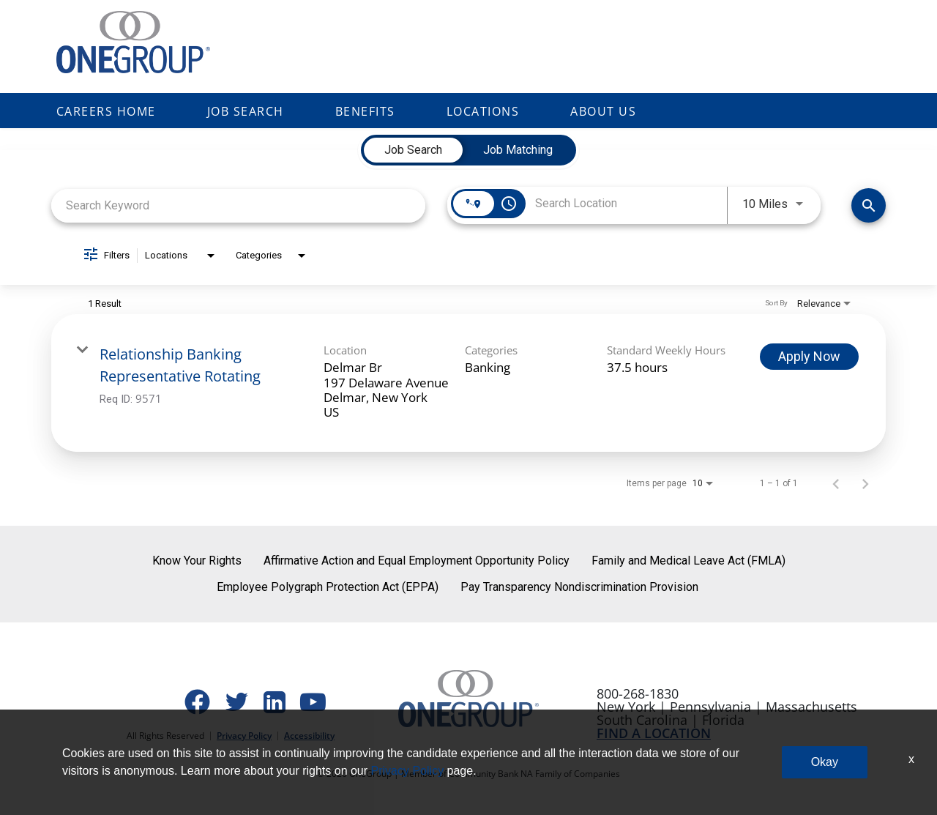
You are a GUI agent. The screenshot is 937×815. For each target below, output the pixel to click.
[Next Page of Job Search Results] (865, 483)
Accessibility (309, 735)
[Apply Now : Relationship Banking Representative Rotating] (809, 356)
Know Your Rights (197, 560)
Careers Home (106, 111)
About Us (603, 111)
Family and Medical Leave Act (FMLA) (688, 560)
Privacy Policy (244, 735)
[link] (468, 383)
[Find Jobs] (868, 205)
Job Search (245, 111)
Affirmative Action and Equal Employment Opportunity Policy (417, 560)
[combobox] (238, 205)
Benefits (365, 111)
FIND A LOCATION (654, 733)
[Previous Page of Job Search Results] (836, 483)
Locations (483, 111)
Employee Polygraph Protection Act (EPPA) (327, 587)
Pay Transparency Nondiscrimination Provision (579, 587)
